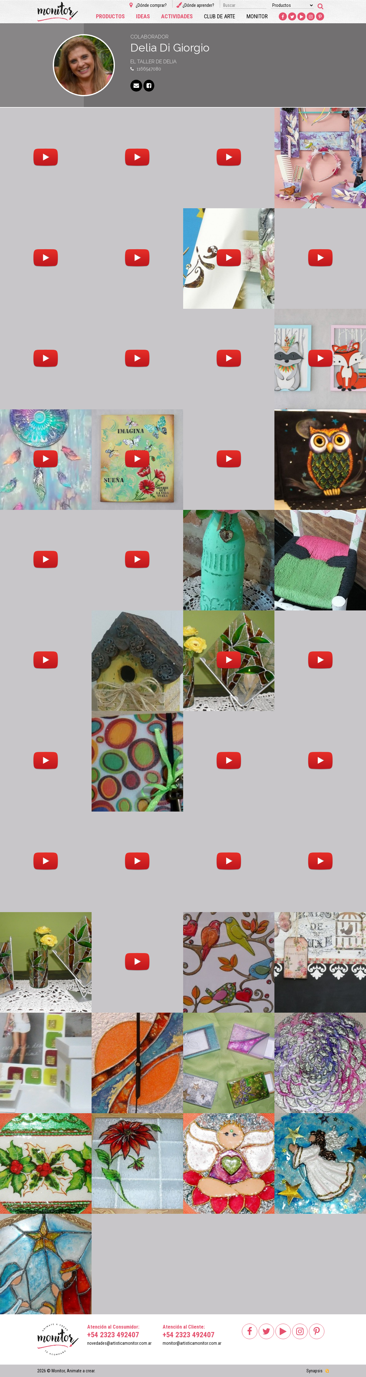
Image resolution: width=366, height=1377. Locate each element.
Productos (110, 16)
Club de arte (219, 16)
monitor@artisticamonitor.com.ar (192, 1343)
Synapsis (314, 1371)
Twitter (292, 16)
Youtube (302, 16)
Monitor (257, 16)
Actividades (177, 16)
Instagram (311, 16)
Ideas (143, 16)
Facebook (283, 16)
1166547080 (149, 68)
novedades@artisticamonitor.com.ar (119, 1343)
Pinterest (320, 16)
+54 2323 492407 (113, 1335)
